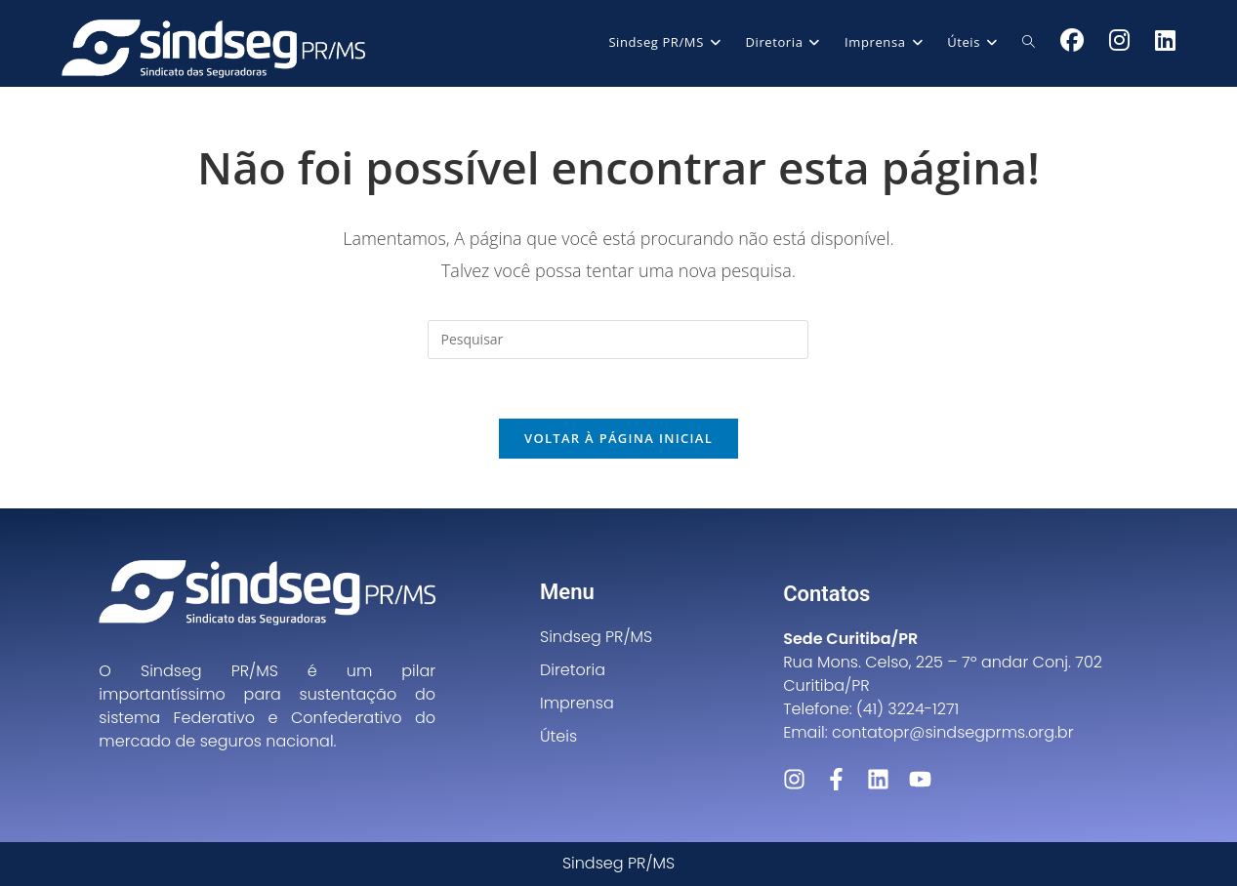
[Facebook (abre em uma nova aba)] (1072, 40)
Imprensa (577, 703)
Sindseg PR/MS (596, 636)
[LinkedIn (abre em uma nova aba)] (1165, 40)
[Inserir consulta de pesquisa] (618, 339)
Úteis (558, 736)
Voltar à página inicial (618, 438)
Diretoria (572, 670)
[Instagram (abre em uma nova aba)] (1119, 40)
